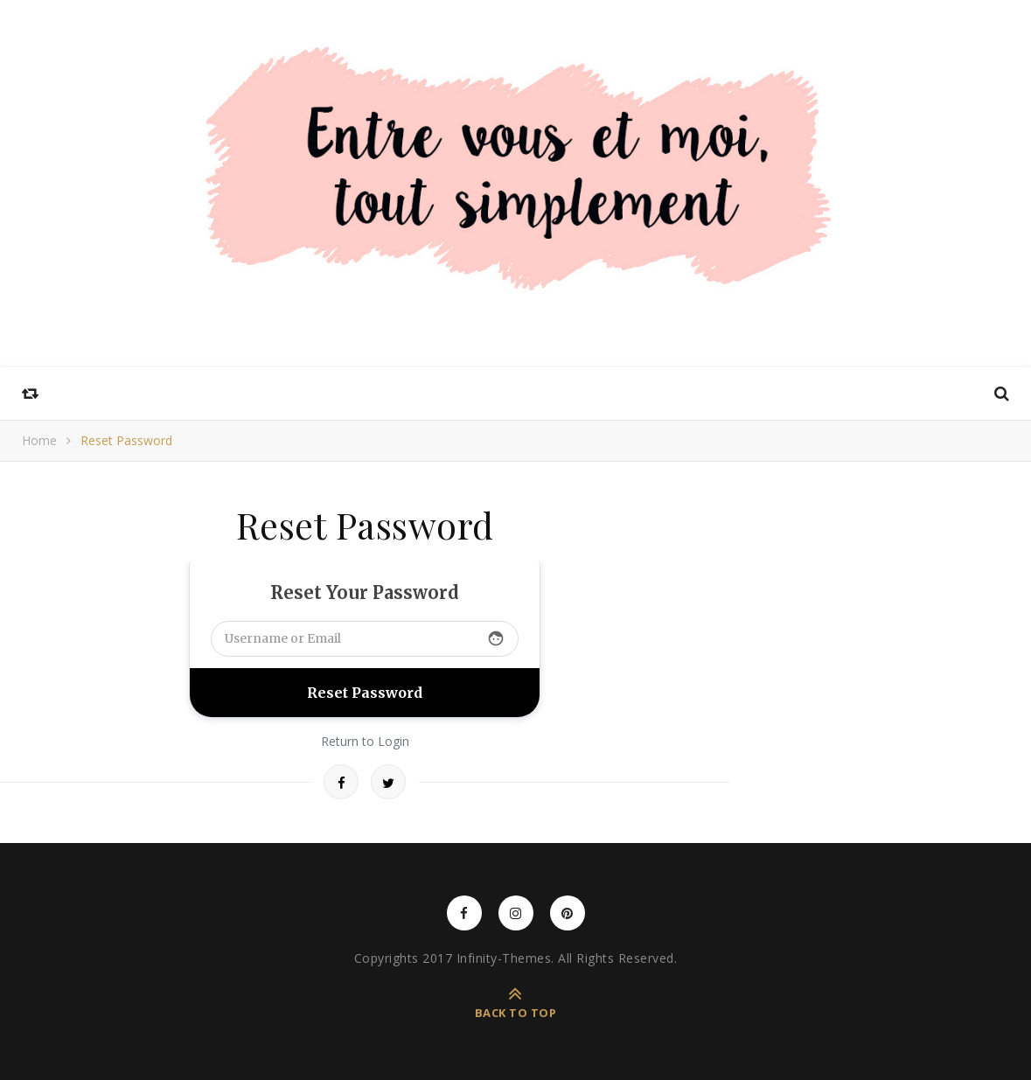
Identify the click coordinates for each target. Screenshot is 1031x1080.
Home (39, 440)
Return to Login (365, 741)
